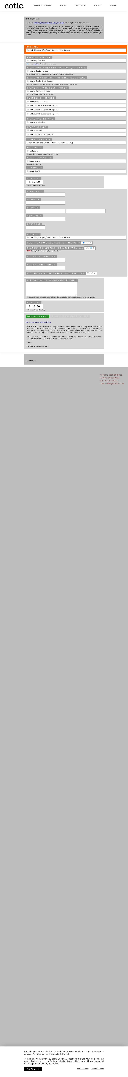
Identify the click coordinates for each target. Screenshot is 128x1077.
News (113, 5)
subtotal (33, 303)
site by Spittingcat (109, 381)
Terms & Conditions (109, 378)
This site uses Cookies (111, 375)
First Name (35, 191)
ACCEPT (33, 1068)
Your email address (41, 257)
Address (33, 208)
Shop (63, 5)
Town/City (34, 216)
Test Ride (80, 5)
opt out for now (97, 1068)
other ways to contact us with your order (48, 23)
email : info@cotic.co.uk (112, 384)
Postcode (34, 224)
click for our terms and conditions (38, 322)
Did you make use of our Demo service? (55, 273)
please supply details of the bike (52, 280)
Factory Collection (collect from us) (55, 248)
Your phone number (41, 265)
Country (33, 47)
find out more (82, 1068)
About (97, 5)
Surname (33, 199)
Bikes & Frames (43, 5)
